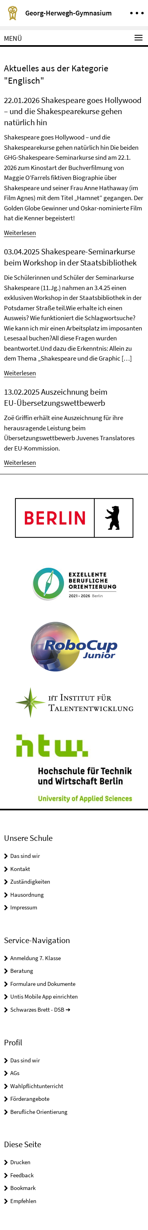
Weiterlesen (20, 232)
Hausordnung (27, 894)
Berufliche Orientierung (38, 1111)
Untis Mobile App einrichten (44, 996)
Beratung (21, 970)
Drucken (20, 1162)
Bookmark (23, 1188)
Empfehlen (23, 1201)
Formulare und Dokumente (42, 983)
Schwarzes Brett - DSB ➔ (40, 1009)
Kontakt (20, 869)
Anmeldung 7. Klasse (35, 958)
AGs (14, 1073)
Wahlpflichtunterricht (36, 1086)
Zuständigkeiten (30, 881)
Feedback (22, 1175)
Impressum (23, 907)
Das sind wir (25, 855)
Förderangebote (29, 1098)
